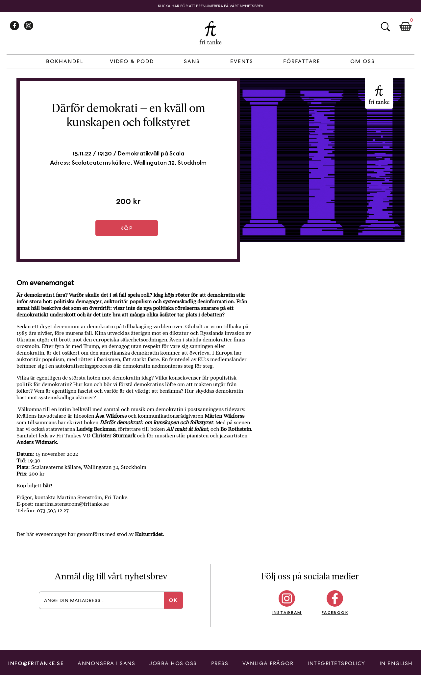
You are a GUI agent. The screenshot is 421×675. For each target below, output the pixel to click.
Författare (301, 61)
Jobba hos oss (173, 663)
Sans (192, 61)
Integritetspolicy (336, 663)
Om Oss (362, 61)
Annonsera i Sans (106, 663)
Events (241, 61)
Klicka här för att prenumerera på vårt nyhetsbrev (210, 6)
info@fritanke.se (35, 663)
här (47, 485)
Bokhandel (64, 61)
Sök (385, 26)
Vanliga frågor (267, 663)
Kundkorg (405, 26)
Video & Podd (132, 61)
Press (220, 663)
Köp (126, 228)
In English (396, 663)
